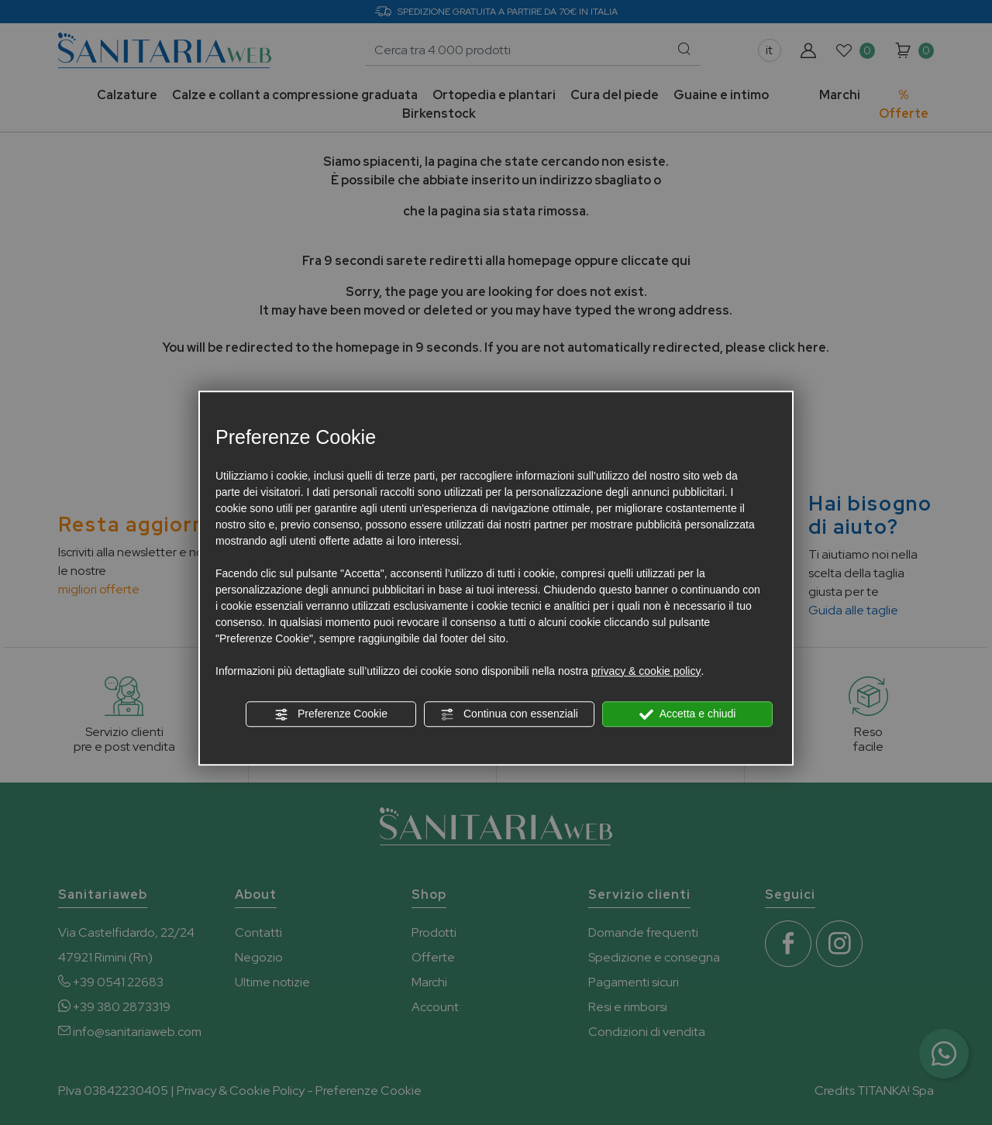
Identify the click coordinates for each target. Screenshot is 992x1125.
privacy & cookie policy (646, 671)
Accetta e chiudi (687, 714)
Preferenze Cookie (331, 714)
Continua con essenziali (509, 714)
